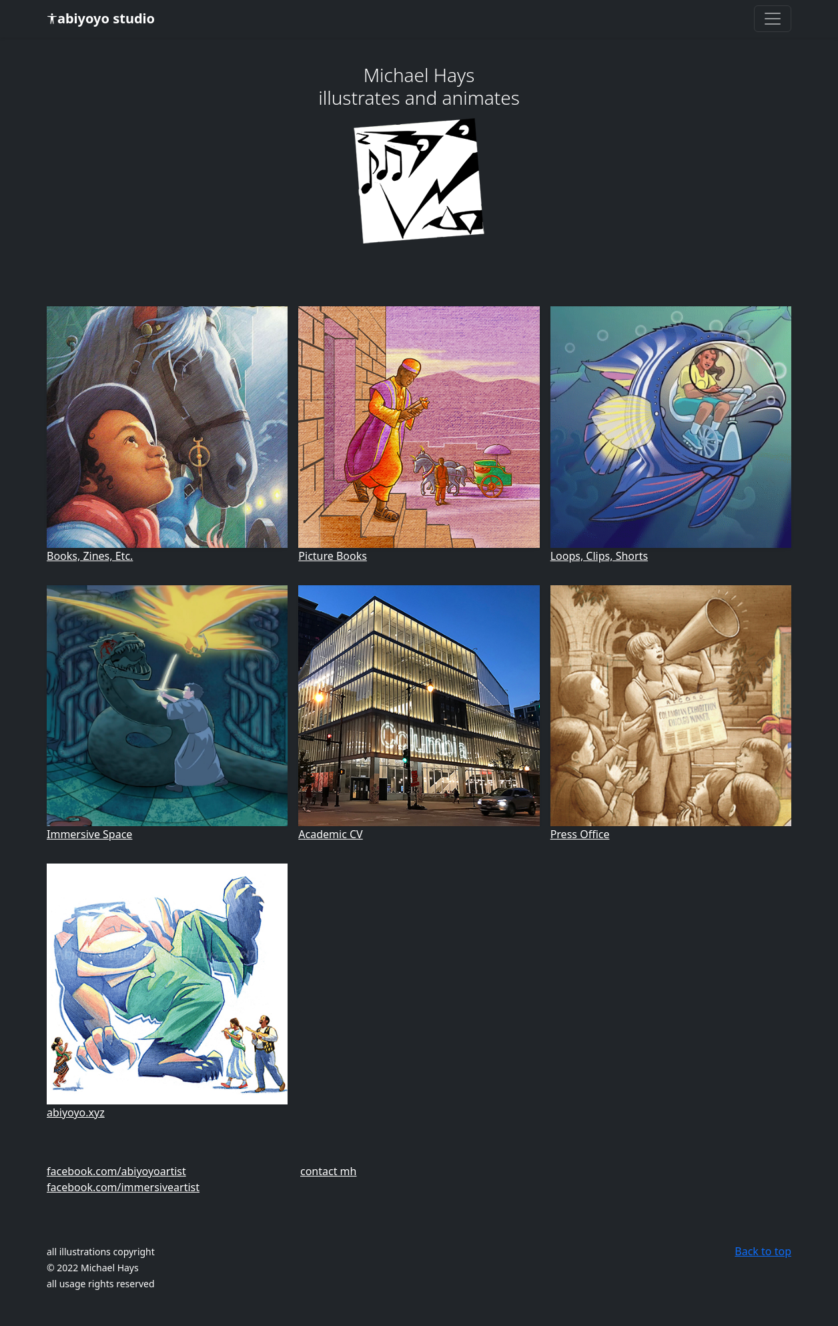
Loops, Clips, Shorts (599, 556)
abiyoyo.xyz (76, 1112)
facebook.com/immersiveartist (123, 1187)
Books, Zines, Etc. (90, 556)
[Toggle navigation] (772, 18)
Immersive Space (89, 834)
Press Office (580, 834)
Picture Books (332, 556)
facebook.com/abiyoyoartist (116, 1171)
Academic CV (330, 834)
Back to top (763, 1251)
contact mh (328, 1171)
